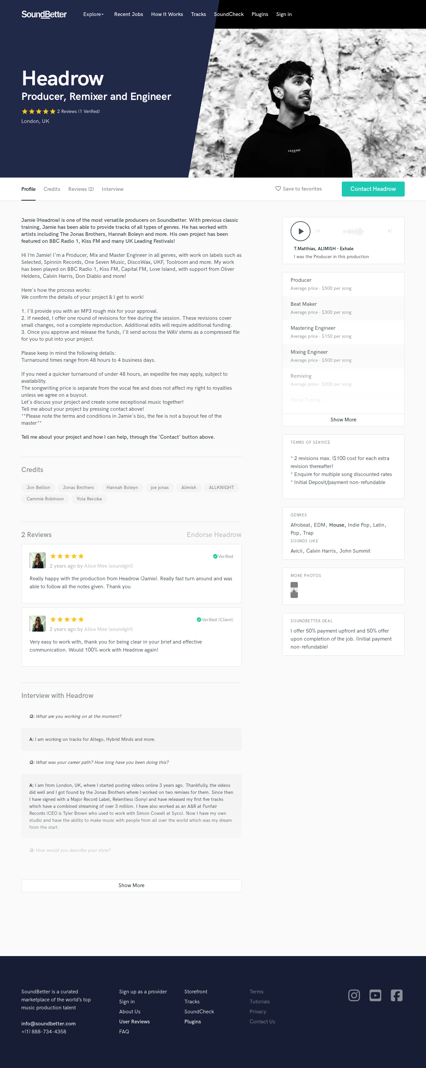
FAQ (124, 1032)
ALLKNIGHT (221, 487)
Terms (257, 992)
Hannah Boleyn (122, 487)
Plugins (260, 14)
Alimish (188, 487)
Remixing (301, 376)
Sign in (284, 14)
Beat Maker (304, 304)
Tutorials (260, 1002)
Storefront (195, 992)
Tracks (198, 14)
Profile (28, 189)
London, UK (35, 121)
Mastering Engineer (313, 328)
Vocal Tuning (305, 400)
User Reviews (134, 1022)
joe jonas (160, 487)
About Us (129, 1012)
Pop (295, 533)
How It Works (167, 14)
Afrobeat (300, 525)
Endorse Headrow (214, 535)
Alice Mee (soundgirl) (108, 566)
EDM (319, 525)
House (336, 525)
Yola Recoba (89, 499)
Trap (308, 533)
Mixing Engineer (309, 352)
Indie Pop (358, 525)
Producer (301, 280)
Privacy (258, 1012)
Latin (378, 525)
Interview (112, 189)
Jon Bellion (38, 487)
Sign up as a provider (143, 992)
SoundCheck (229, 14)
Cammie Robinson (45, 499)
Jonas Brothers (78, 487)
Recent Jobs (128, 14)
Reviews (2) (81, 189)
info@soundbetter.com (48, 1024)
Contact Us (262, 1022)
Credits (52, 189)
